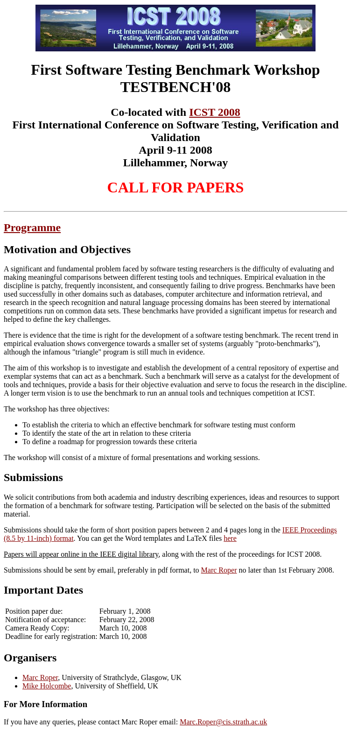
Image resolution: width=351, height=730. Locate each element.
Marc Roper (219, 570)
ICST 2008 (214, 112)
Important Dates (43, 590)
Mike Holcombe (46, 686)
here (230, 538)
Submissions (33, 477)
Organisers (30, 658)
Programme (32, 227)
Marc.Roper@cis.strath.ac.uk (223, 722)
